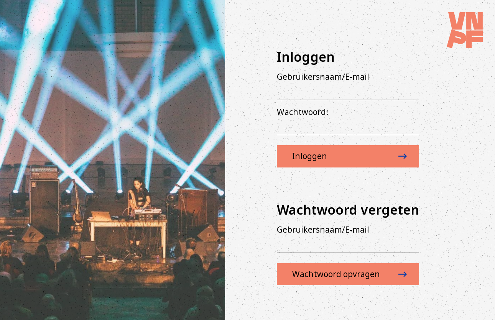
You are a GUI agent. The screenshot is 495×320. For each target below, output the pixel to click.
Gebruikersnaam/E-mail (323, 76)
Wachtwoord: (302, 112)
